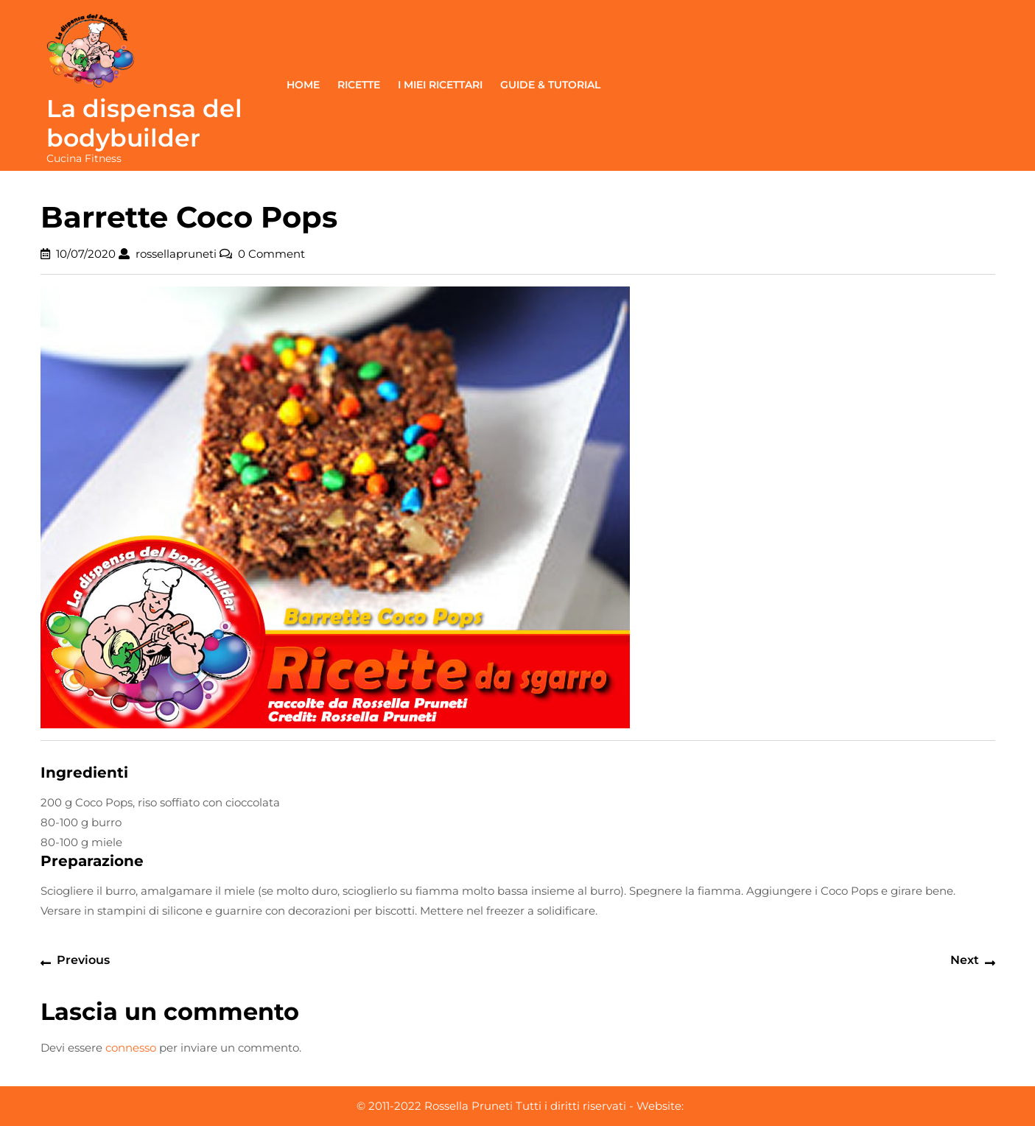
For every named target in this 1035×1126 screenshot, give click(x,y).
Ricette (358, 84)
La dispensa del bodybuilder (144, 123)
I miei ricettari (440, 84)
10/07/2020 (86, 254)
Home (303, 84)
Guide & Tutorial (550, 84)
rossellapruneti (176, 254)
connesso (130, 1048)
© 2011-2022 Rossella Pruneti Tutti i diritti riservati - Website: (520, 1106)
